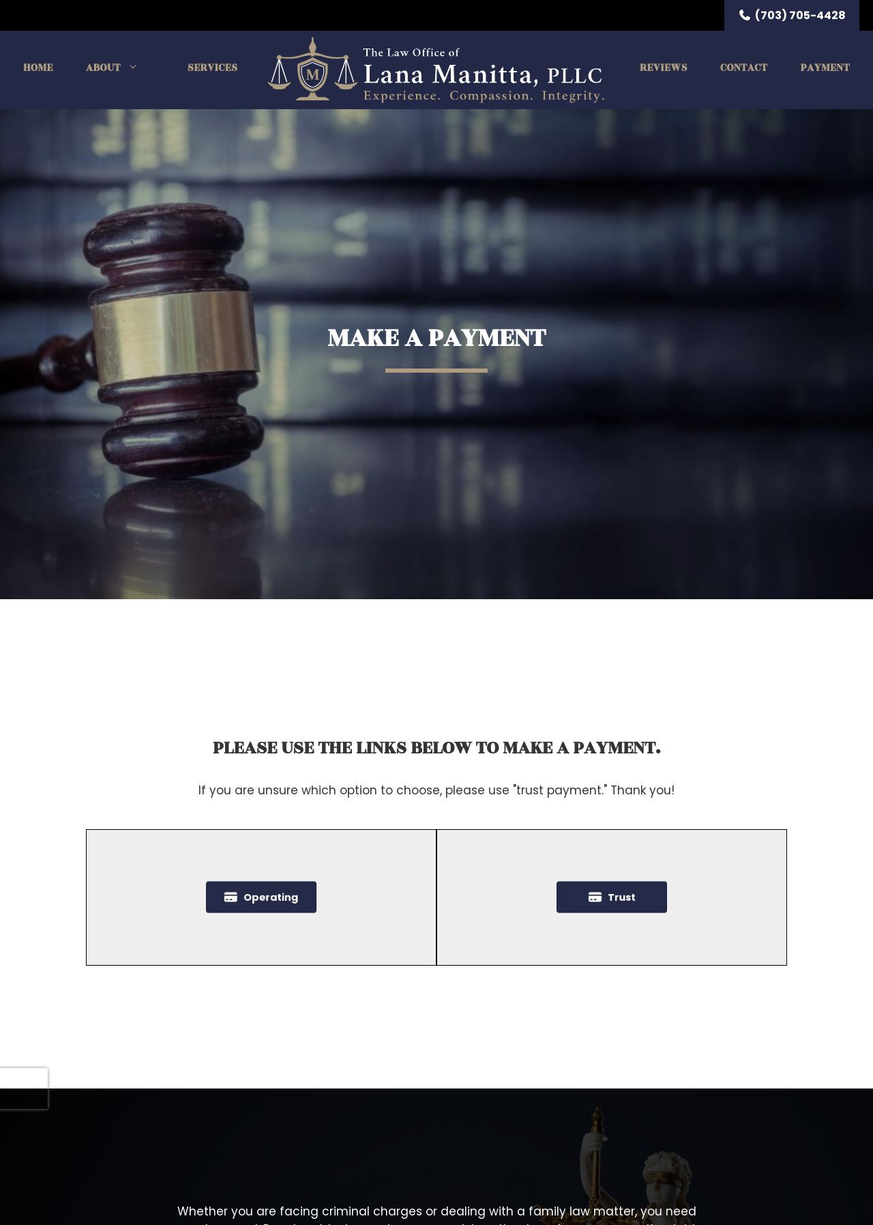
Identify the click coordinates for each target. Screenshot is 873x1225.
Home (38, 68)
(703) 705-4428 (792, 15)
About (120, 68)
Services (213, 68)
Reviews (663, 68)
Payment (825, 68)
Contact (743, 68)
